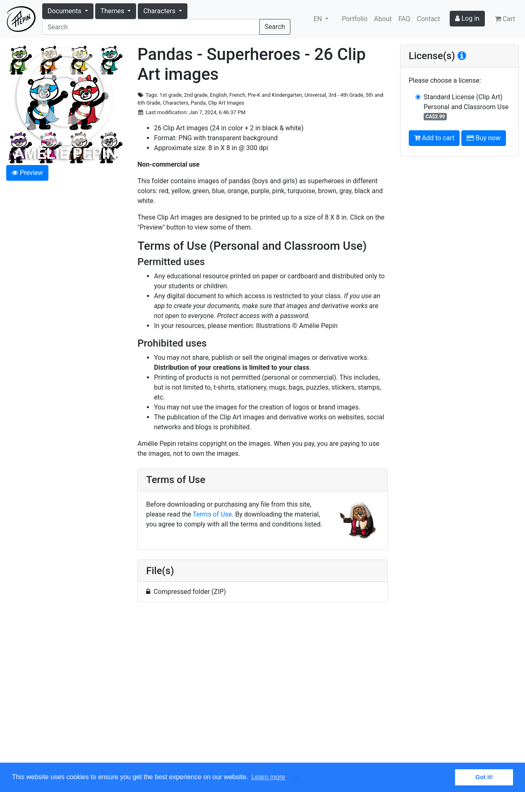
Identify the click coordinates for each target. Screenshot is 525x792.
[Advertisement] (262, 687)
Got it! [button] (484, 777)
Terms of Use (212, 514)
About (383, 19)
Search (275, 27)
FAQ (404, 19)
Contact (428, 19)
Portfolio (354, 19)
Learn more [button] (268, 776)
